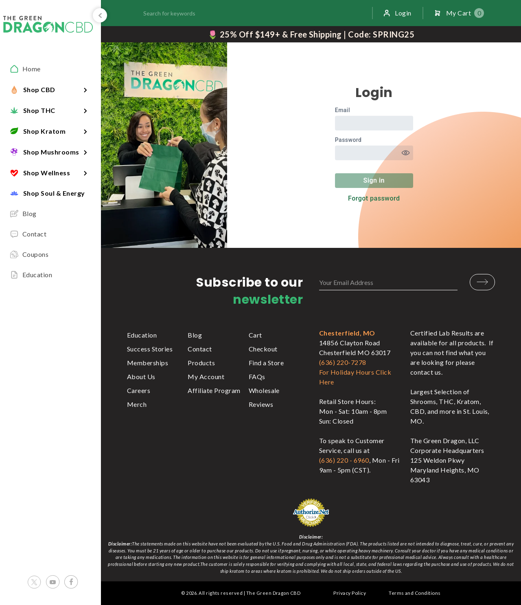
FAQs (257, 376)
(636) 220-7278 (342, 362)
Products (201, 363)
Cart (255, 335)
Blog (195, 335)
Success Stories (150, 349)
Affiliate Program (214, 390)
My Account (206, 376)
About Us (141, 376)
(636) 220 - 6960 (344, 460)
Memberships (147, 363)
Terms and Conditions (415, 593)
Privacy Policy (349, 593)
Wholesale (264, 390)
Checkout (263, 349)
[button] (50, 89)
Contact (200, 349)
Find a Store (266, 363)
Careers (138, 390)
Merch (137, 404)
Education (142, 335)
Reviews (261, 404)
